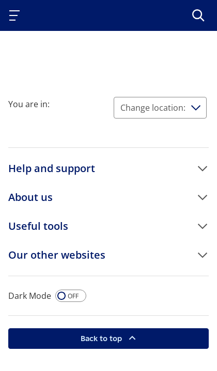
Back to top (102, 338)
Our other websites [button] (56, 255)
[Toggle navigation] (16, 15)
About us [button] (30, 197)
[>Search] (198, 15)
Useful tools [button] (38, 226)
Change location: (152, 107)
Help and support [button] (51, 168)
